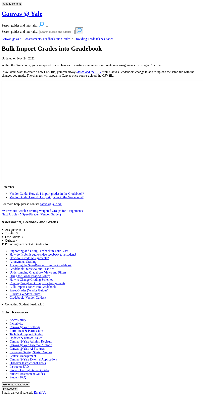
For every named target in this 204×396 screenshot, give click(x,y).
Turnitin (11, 233)
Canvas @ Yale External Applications (34, 359)
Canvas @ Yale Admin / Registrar (31, 341)
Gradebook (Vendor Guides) (28, 297)
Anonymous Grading (23, 261)
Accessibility (18, 320)
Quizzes (11, 240)
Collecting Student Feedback (24, 304)
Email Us (40, 392)
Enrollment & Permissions (26, 330)
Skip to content (12, 3)
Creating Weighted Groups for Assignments (37, 283)
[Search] (57, 32)
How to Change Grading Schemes (31, 279)
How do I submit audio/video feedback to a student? (43, 254)
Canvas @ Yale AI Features (27, 348)
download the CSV (89, 72)
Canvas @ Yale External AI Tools (31, 345)
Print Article (10, 388)
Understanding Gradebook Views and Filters (38, 272)
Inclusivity (16, 323)
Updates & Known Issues (26, 338)
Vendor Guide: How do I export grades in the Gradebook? (46, 197)
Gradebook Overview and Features (32, 269)
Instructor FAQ (19, 366)
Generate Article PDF (15, 384)
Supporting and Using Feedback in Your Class (39, 251)
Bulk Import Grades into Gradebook (52, 48)
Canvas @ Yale (11, 38)
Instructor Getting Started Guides (31, 352)
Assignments (15, 229)
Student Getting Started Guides (29, 370)
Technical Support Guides (26, 334)
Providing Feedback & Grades (93, 38)
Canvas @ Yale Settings (25, 327)
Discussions (14, 237)
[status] (102, 70)
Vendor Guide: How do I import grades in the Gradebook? (47, 193)
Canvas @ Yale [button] (22, 13)
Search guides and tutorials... (20, 31)
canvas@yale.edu (51, 204)
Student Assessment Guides (27, 373)
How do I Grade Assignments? (29, 258)
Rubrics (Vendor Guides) (25, 294)
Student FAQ (18, 377)
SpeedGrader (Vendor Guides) (29, 290)
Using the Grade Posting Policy (30, 276)
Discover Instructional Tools (28, 363)
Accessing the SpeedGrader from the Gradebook (41, 265)
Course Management (23, 355)
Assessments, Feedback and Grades (47, 38)
